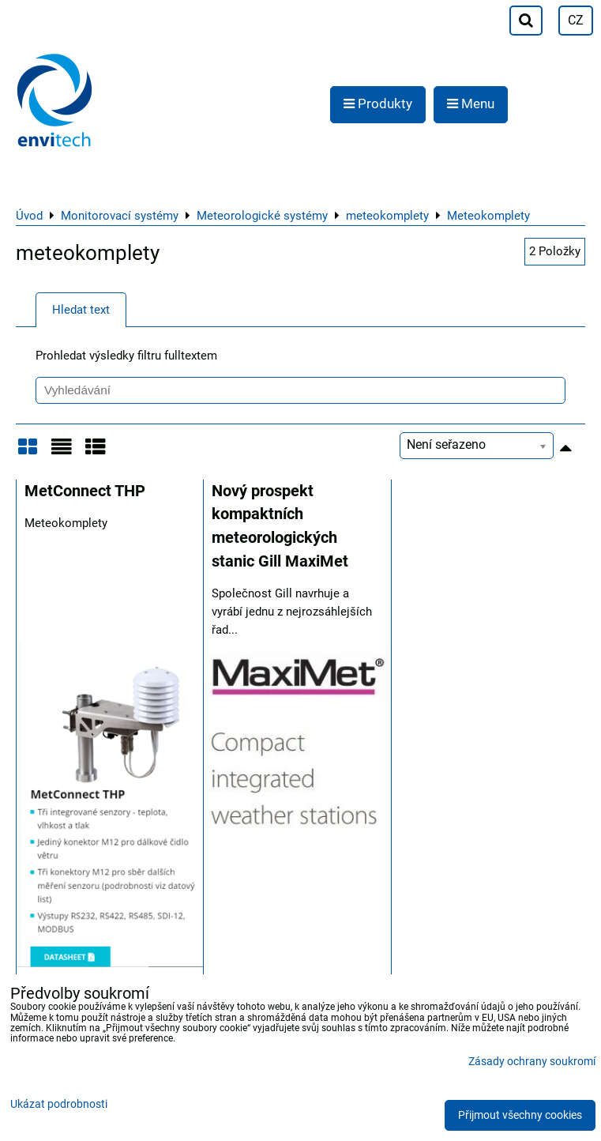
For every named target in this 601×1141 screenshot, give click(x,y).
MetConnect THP (84, 491)
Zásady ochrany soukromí (531, 1061)
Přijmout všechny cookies (520, 1115)
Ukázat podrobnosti (58, 1104)
